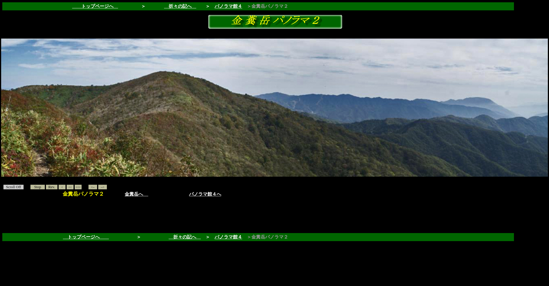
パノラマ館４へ (205, 194)
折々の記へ (180, 6)
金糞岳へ (134, 194)
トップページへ (86, 236)
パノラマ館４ (228, 6)
